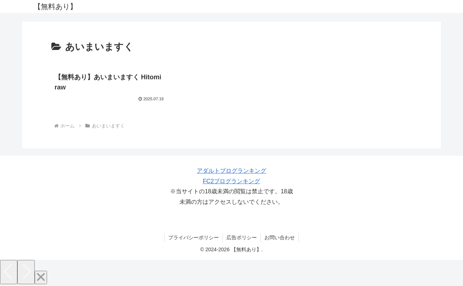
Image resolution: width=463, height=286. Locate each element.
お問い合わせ (279, 237)
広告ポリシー (241, 237)
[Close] (41, 277)
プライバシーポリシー (193, 237)
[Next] (26, 272)
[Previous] (8, 272)
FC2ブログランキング (231, 181)
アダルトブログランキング (231, 171)
